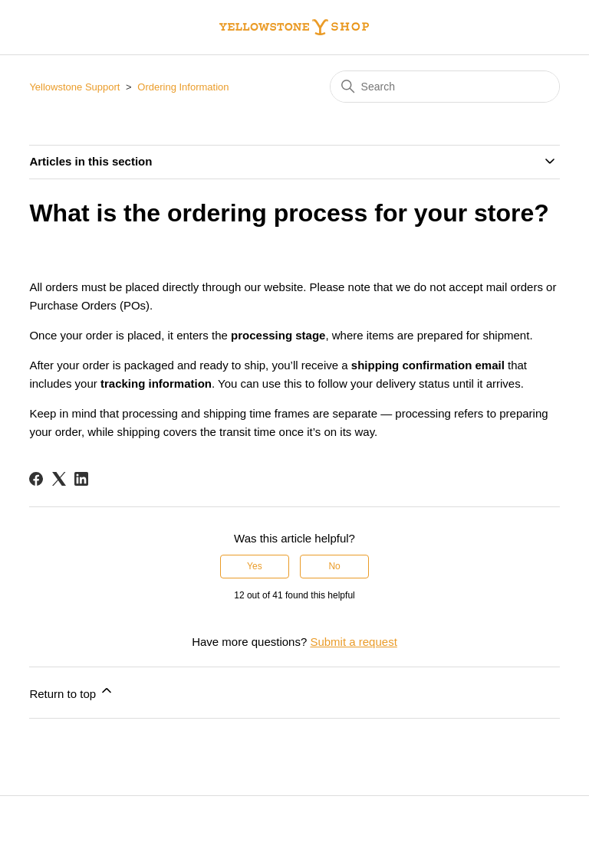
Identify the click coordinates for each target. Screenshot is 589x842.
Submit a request (353, 641)
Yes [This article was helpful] (254, 566)
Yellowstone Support (74, 87)
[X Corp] (59, 479)
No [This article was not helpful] (334, 566)
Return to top (71, 691)
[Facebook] (36, 479)
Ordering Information (183, 87)
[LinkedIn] (81, 479)
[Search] (445, 86)
